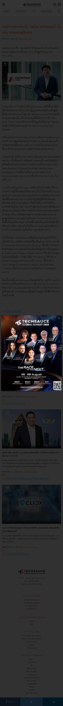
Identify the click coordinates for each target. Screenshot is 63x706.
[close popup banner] (59, 318)
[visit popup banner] (31, 353)
